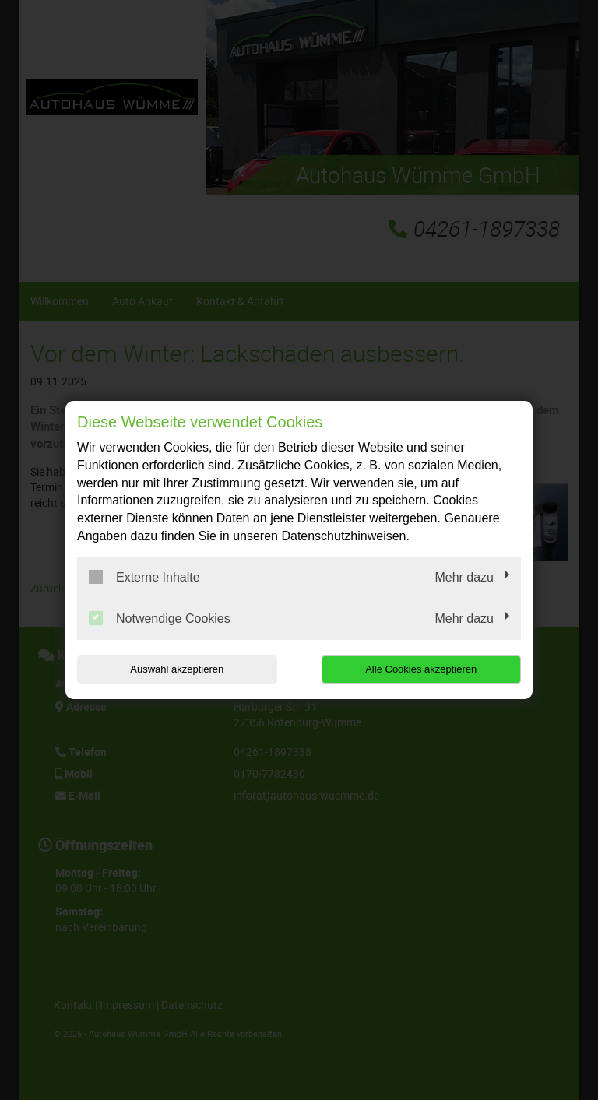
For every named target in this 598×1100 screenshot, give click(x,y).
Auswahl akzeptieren (176, 669)
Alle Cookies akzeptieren (421, 669)
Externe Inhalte (144, 577)
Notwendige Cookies (159, 618)
